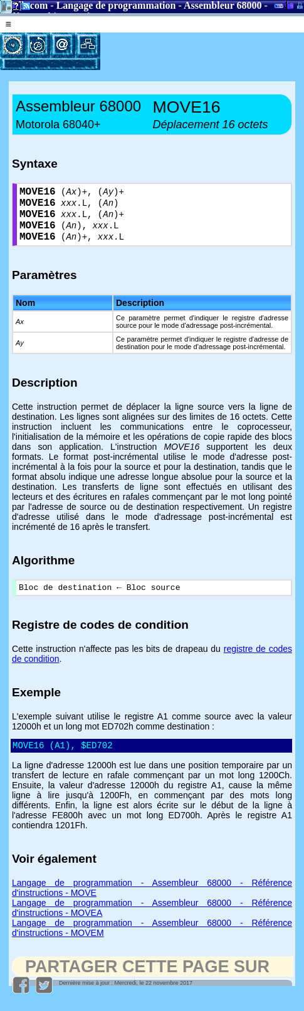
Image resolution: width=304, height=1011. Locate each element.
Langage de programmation (116, 5)
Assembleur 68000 (223, 5)
